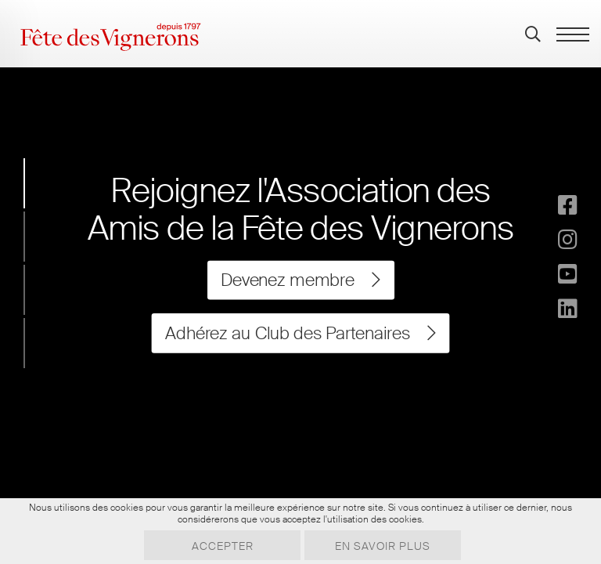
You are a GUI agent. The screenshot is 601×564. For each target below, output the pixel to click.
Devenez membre (300, 280)
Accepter (223, 546)
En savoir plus (382, 546)
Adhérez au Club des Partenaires (300, 333)
